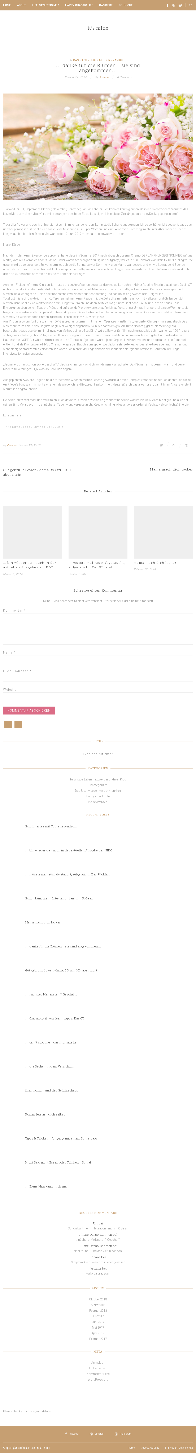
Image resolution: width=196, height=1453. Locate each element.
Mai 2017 (98, 1327)
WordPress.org (98, 1379)
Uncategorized (98, 785)
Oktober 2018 (98, 1299)
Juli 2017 (98, 1316)
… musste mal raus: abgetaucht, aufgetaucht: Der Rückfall (67, 875)
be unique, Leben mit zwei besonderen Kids (98, 779)
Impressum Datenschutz (179, 1447)
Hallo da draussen (98, 1273)
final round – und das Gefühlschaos (51, 1091)
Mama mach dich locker (155, 563)
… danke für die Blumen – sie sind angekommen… (63, 947)
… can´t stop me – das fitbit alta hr (51, 1043)
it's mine (98, 28)
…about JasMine (150, 1447)
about (21, 5)
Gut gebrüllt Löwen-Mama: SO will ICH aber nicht (61, 971)
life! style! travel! (45, 5)
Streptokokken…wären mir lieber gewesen (98, 1262)
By (4, 445)
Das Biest (106, 5)
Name (9, 652)
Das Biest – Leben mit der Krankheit (98, 790)
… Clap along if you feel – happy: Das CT (54, 1019)
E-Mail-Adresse (17, 671)
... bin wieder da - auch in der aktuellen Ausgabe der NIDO (29, 565)
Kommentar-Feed (98, 1374)
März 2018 (98, 1305)
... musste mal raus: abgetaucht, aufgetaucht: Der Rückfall (97, 565)
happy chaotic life (79, 5)
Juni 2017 (98, 1322)
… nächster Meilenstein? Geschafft (51, 995)
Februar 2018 (98, 1310)
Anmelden (98, 1362)
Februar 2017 (98, 1338)
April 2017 (98, 1333)
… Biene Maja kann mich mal (46, 1187)
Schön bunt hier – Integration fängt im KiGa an (59, 899)
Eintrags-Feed (98, 1368)
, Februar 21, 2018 (29, 445)
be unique (125, 5)
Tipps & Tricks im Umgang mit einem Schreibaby (61, 1139)
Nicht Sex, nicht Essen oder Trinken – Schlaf (58, 1163)
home (7, 5)
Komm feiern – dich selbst (45, 1115)
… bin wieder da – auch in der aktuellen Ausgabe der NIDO (69, 851)
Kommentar (14, 610)
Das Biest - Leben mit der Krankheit (99, 60)
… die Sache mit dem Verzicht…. (49, 1067)
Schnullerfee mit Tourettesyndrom (51, 827)
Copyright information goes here (26, 1447)
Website (10, 689)
